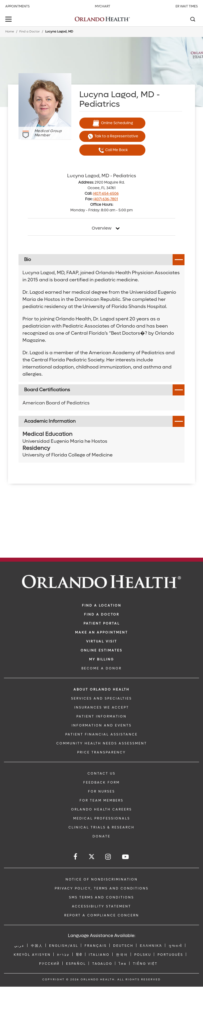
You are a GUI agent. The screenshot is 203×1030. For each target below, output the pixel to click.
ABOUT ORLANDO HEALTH (101, 689)
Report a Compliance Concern (101, 915)
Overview (102, 228)
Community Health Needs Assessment (101, 743)
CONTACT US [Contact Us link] (101, 773)
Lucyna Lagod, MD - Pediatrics (101, 176)
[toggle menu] (9, 19)
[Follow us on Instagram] (108, 856)
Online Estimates (101, 650)
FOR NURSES (101, 791)
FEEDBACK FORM (101, 782)
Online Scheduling (112, 123)
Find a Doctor (29, 32)
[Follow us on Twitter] (92, 857)
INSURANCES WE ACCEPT (101, 707)
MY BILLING (101, 659)
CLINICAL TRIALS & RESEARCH (101, 827)
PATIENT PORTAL (102, 623)
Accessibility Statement (101, 906)
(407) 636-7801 (105, 199)
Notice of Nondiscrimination (102, 879)
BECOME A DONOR (101, 668)
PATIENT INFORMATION (101, 716)
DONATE (101, 836)
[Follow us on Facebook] (75, 856)
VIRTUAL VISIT (101, 641)
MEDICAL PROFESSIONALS (101, 818)
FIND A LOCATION (101, 605)
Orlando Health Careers (101, 809)
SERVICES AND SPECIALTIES (101, 698)
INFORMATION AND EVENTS (102, 725)
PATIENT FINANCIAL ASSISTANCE (101, 734)
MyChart (102, 6)
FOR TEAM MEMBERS (101, 800)
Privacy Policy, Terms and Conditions (102, 888)
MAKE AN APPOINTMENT (101, 632)
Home (9, 32)
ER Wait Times (187, 6)
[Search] (192, 20)
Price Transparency (101, 752)
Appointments (17, 6)
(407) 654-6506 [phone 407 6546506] (106, 193)
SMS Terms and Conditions (101, 897)
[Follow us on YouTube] (126, 856)
